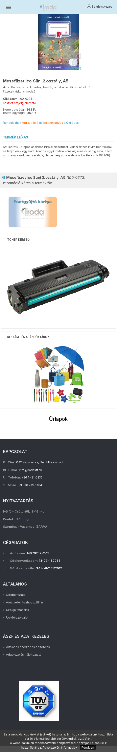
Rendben (87, 747)
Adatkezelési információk (60, 747)
